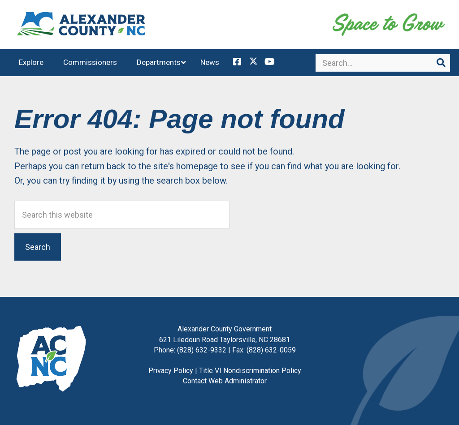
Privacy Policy (170, 370)
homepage (197, 166)
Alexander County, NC (81, 25)
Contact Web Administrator (225, 381)
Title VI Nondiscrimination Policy (250, 370)
